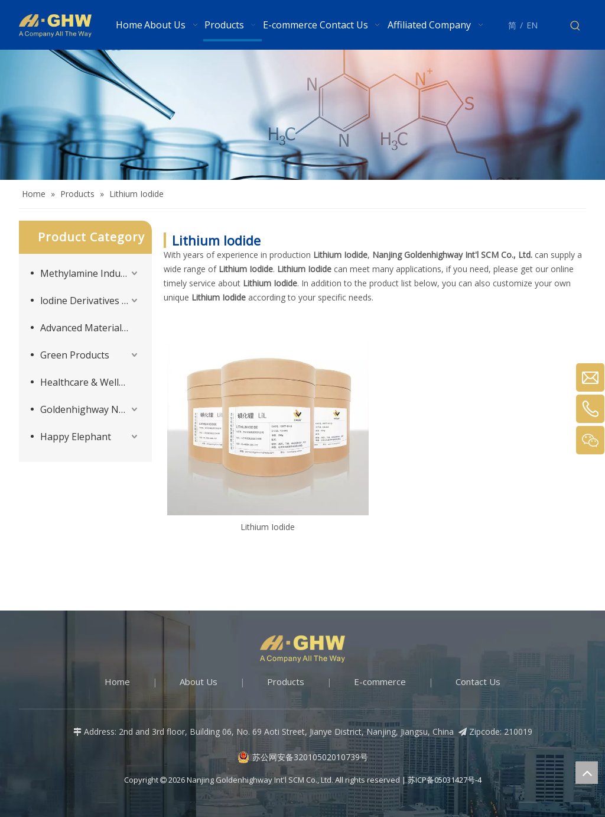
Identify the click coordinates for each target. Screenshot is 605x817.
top (586, 772)
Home (117, 681)
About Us (198, 681)
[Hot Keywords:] (575, 26)
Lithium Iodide (267, 526)
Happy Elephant (75, 436)
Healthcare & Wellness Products (90, 382)
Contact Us (478, 681)
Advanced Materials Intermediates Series (90, 327)
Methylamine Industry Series (90, 273)
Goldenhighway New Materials (90, 409)
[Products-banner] (302, 115)
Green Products (74, 354)
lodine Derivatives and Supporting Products (90, 300)
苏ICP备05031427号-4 (445, 779)
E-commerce (380, 681)
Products (285, 681)
